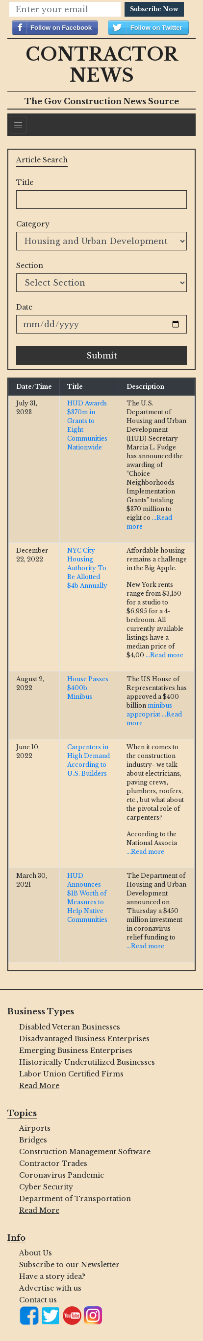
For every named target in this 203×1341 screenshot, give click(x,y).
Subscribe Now (154, 9)
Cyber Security (46, 1187)
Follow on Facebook (61, 27)
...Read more (164, 655)
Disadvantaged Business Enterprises (84, 1038)
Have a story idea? (52, 1276)
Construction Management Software (85, 1151)
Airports (35, 1128)
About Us (35, 1253)
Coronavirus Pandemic (61, 1175)
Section (29, 265)
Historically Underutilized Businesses (87, 1062)
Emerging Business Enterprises (75, 1050)
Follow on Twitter (156, 27)
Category (33, 224)
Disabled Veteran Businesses (69, 1027)
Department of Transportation (75, 1198)
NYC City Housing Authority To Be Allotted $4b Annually (87, 568)
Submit (101, 355)
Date (24, 307)
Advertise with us (50, 1288)
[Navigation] (18, 125)
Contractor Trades (53, 1163)
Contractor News (101, 65)
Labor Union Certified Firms (71, 1074)
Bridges (33, 1140)
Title (24, 182)
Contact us (38, 1300)
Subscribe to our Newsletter (69, 1264)
